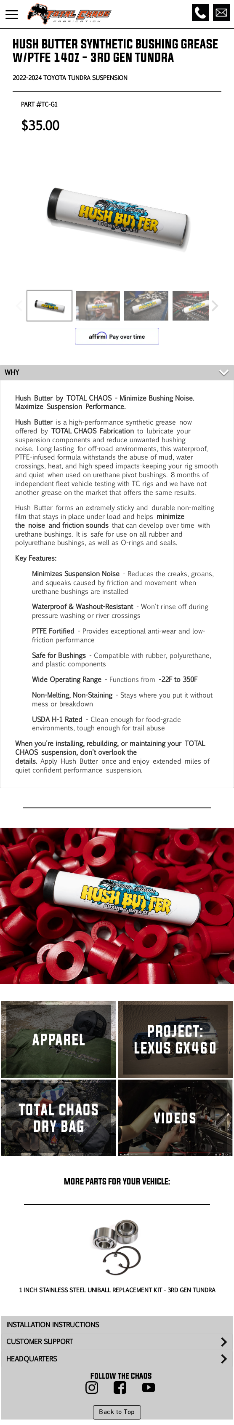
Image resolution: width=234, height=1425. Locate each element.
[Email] (221, 12)
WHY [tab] (12, 372)
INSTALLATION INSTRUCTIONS (52, 1324)
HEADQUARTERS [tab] (31, 1358)
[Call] (200, 12)
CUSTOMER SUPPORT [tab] (39, 1341)
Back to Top (117, 1412)
